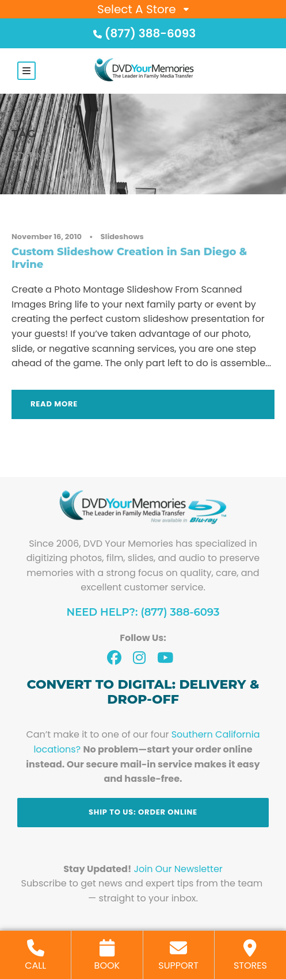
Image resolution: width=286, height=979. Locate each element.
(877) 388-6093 (143, 33)
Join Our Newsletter (178, 869)
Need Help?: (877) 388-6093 (143, 612)
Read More (54, 403)
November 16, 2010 (47, 236)
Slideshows (122, 236)
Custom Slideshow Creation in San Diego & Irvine (129, 258)
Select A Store (136, 9)
